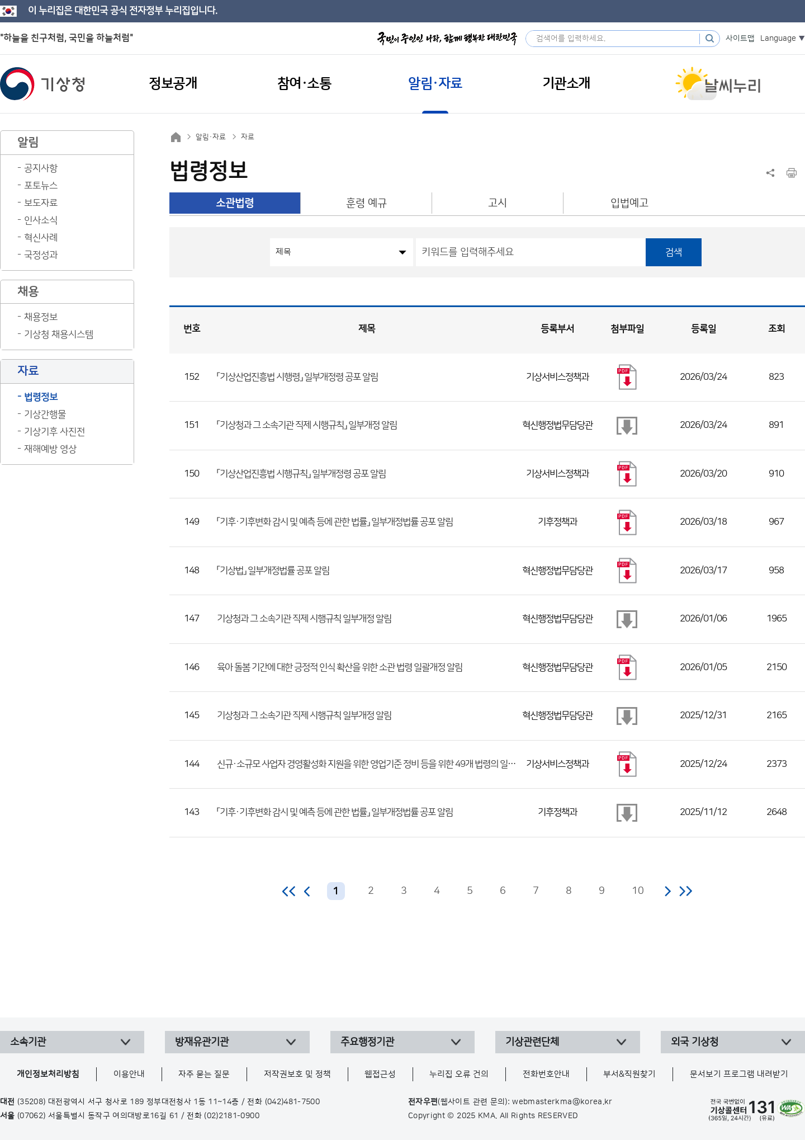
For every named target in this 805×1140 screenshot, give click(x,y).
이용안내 (129, 1074)
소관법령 (235, 203)
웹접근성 (380, 1074)
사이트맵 (740, 38)
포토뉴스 (41, 186)
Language (778, 38)
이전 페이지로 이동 (307, 891)
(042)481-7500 (292, 1101)
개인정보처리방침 (48, 1074)
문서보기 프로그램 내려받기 (739, 1074)
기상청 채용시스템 (58, 334)
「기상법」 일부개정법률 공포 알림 (273, 571)
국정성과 (41, 255)
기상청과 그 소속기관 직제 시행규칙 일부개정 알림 (304, 619)
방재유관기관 (202, 1042)
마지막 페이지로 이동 (686, 891)
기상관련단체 (532, 1042)
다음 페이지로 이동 (667, 891)
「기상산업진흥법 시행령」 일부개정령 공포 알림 (297, 377)
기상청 (42, 84)
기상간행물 (45, 414)
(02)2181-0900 (231, 1115)
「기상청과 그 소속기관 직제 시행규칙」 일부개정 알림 (307, 425)
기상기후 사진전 (54, 432)
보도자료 (41, 203)
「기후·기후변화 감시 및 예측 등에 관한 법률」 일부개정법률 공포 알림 (335, 522)
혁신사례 (41, 238)
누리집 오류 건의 (459, 1074)
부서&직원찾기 (629, 1074)
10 (638, 891)
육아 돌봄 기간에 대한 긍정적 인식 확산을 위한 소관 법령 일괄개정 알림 (339, 667)
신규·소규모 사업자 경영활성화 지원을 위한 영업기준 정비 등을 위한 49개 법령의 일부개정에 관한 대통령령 (403, 764)
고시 (497, 203)
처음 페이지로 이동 (289, 891)
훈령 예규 (366, 203)
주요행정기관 (367, 1042)
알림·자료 (211, 137)
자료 (247, 137)
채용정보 (41, 317)
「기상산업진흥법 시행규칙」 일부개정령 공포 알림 (301, 474)
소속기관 (28, 1042)
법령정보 (41, 397)
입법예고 (629, 203)
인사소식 (41, 220)
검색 (673, 252)
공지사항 (41, 168)
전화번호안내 (546, 1074)
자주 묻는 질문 (204, 1074)
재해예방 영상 (50, 449)
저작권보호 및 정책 (297, 1074)
